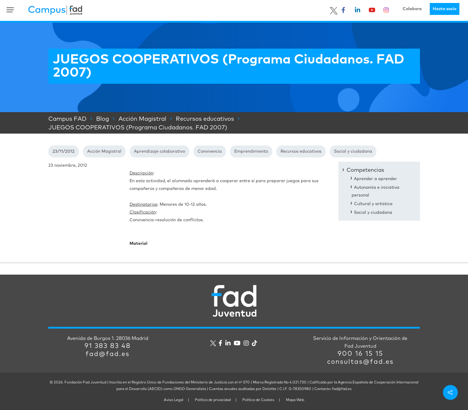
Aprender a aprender (375, 179)
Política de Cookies (258, 400)
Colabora (412, 9)
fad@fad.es (108, 354)
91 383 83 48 (107, 346)
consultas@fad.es (360, 362)
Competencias (365, 170)
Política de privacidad (213, 400)
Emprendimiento (251, 151)
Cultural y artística (373, 204)
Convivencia (210, 151)
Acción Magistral (104, 151)
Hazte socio (444, 9)
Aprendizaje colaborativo (159, 151)
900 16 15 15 (360, 354)
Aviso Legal (173, 400)
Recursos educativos (301, 151)
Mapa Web (295, 400)
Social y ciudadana (353, 151)
